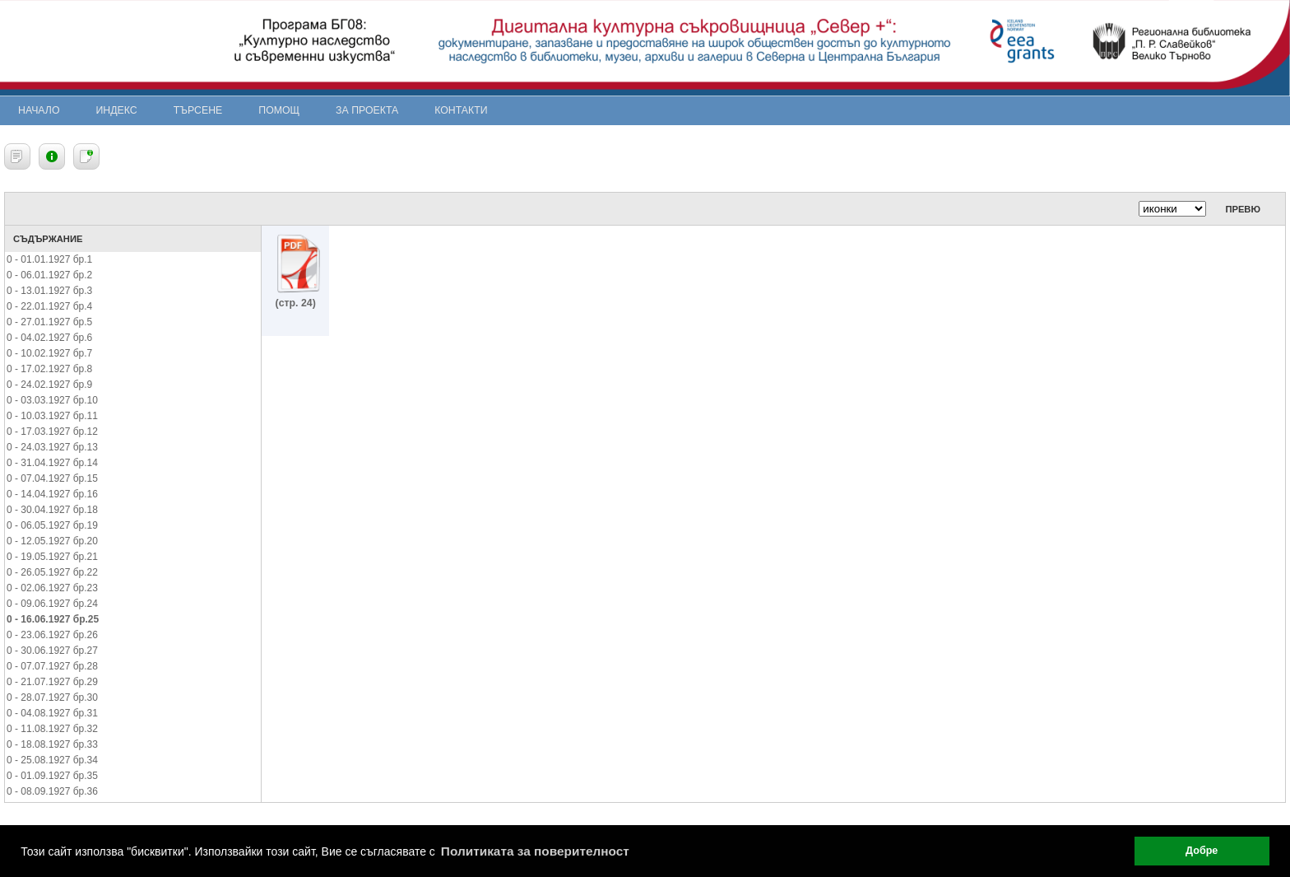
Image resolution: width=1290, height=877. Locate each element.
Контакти (460, 110)
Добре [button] (1202, 850)
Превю (1242, 209)
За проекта (367, 110)
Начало (39, 110)
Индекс (116, 110)
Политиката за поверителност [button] (535, 851)
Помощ (278, 110)
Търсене (198, 110)
